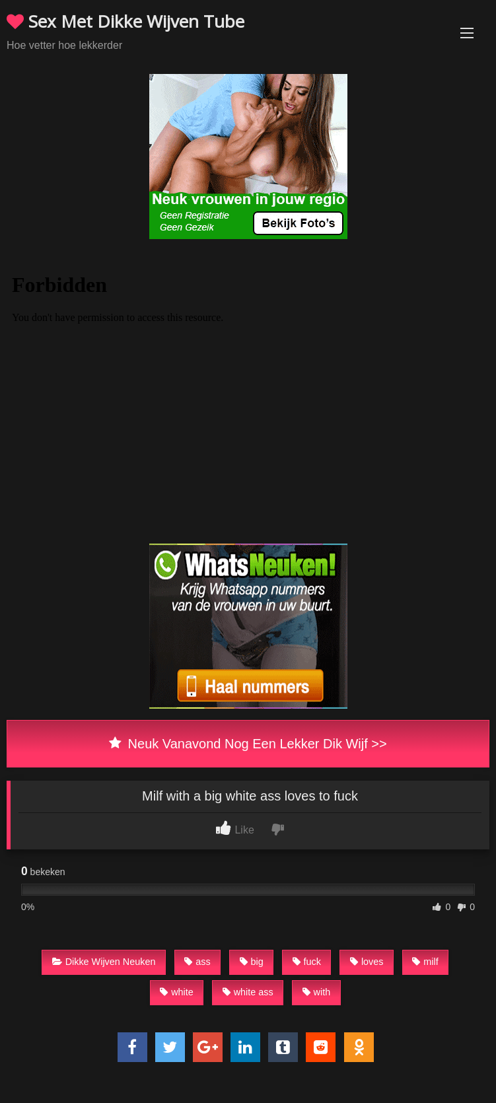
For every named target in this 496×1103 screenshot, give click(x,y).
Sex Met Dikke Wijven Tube (125, 21)
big (252, 961)
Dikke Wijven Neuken (104, 961)
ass (197, 961)
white (177, 992)
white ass (248, 992)
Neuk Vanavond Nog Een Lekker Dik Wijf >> (247, 743)
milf (425, 961)
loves (367, 961)
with (316, 992)
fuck (307, 961)
